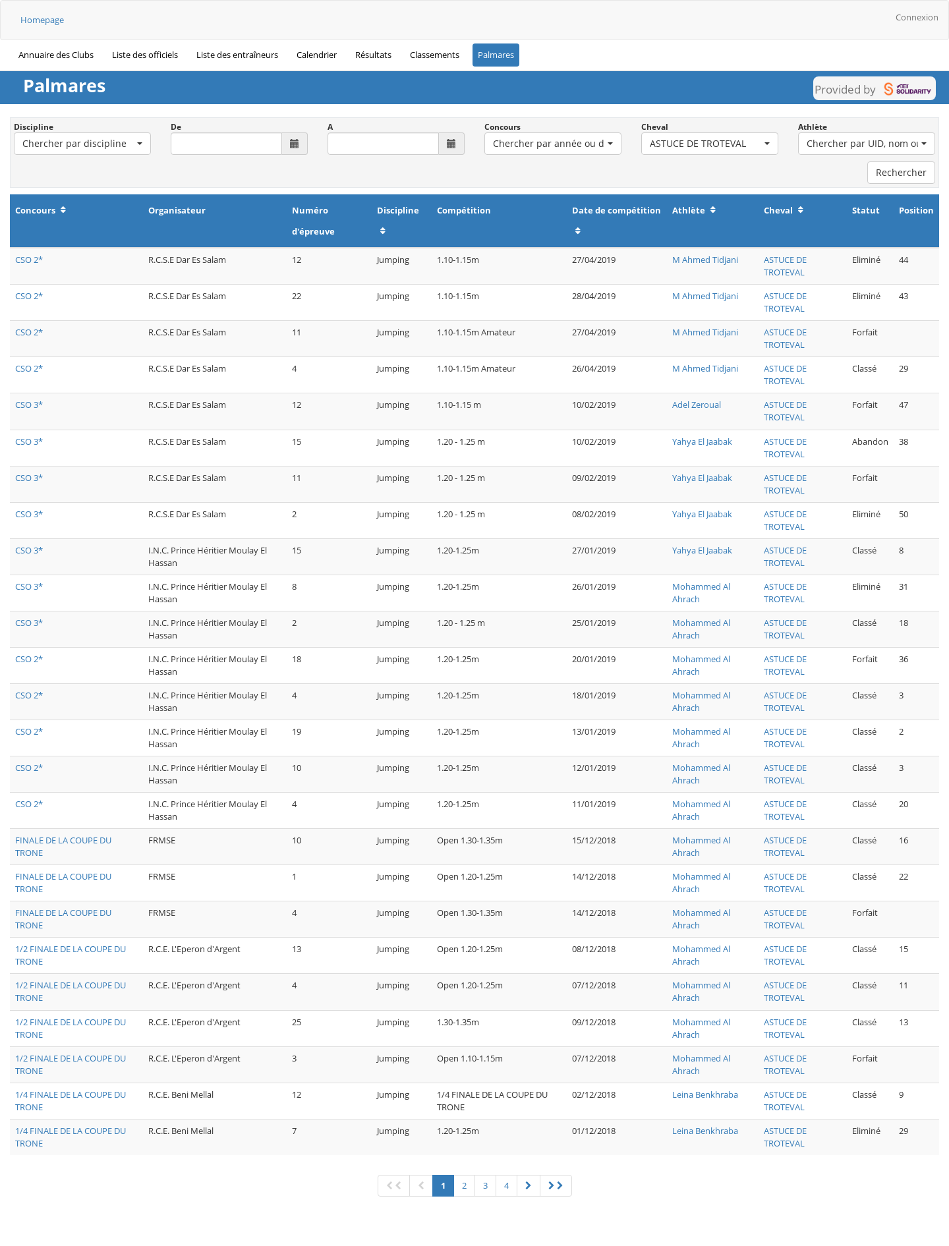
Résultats (373, 55)
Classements (434, 55)
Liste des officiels (145, 55)
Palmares (496, 55)
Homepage (42, 20)
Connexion (917, 17)
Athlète (812, 126)
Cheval (654, 126)
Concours (502, 126)
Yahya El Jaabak (702, 441)
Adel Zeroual (696, 405)
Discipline (33, 126)
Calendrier (317, 55)
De (176, 126)
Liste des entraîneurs (237, 55)
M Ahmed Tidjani (705, 260)
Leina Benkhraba (705, 1094)
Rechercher (901, 172)
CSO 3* (29, 405)
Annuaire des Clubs (56, 55)
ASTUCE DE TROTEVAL (785, 266)
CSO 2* (29, 260)
